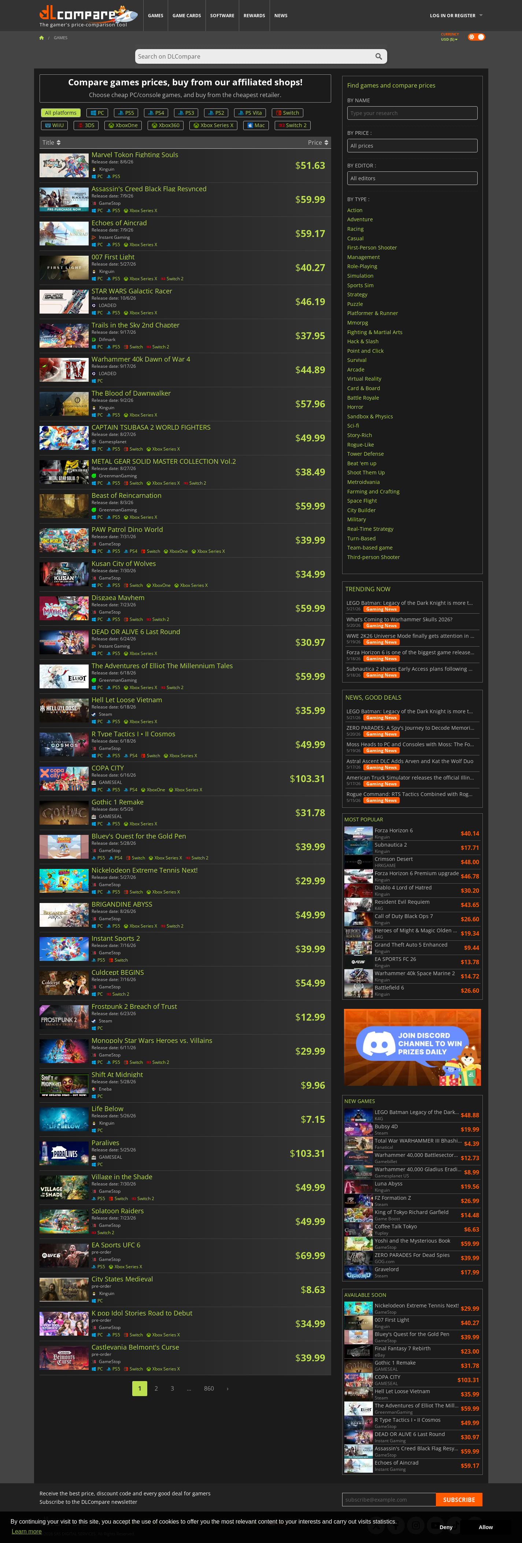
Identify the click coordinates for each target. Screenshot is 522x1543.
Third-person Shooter (373, 556)
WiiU (54, 125)
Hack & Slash (363, 341)
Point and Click (365, 350)
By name (412, 108)
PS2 (216, 112)
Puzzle (355, 303)
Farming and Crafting (373, 491)
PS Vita (250, 112)
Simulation (360, 275)
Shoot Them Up (366, 472)
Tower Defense (365, 453)
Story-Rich (359, 435)
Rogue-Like (360, 444)
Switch (287, 112)
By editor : (412, 174)
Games (155, 15)
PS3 (186, 112)
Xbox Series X (213, 125)
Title (51, 142)
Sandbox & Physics (370, 415)
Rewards (254, 15)
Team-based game (370, 547)
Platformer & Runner (372, 313)
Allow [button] (486, 1527)
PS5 (126, 112)
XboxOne (123, 125)
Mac (256, 125)
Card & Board (363, 388)
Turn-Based (361, 537)
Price (318, 142)
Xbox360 (165, 125)
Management (363, 256)
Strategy (357, 294)
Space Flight (362, 500)
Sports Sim (360, 284)
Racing (355, 228)
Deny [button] (446, 1527)
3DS (86, 125)
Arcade (355, 369)
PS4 (156, 112)
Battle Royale (363, 397)
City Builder (361, 509)
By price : (412, 141)
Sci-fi (353, 425)
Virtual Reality (364, 378)
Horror (355, 406)
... (189, 1388)
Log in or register (452, 15)
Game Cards (187, 15)
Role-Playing (362, 266)
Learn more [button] (27, 1531)
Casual (355, 237)
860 (209, 1388)
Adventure (360, 219)
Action (355, 209)
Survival (357, 359)
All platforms (61, 112)
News (281, 15)
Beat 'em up (362, 462)
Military (356, 519)
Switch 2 (293, 125)
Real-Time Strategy (370, 528)
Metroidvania (363, 481)
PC (97, 112)
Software (222, 15)
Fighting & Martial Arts (375, 331)
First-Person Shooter (372, 247)
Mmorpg (357, 322)
